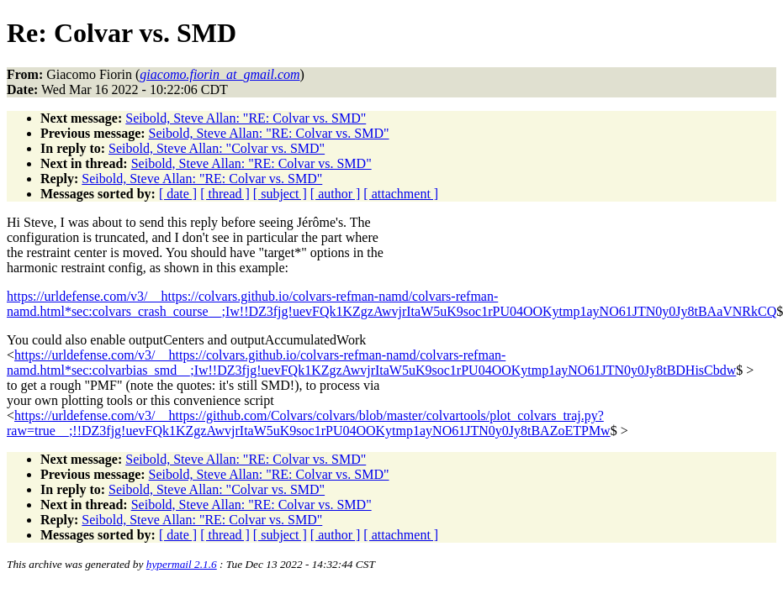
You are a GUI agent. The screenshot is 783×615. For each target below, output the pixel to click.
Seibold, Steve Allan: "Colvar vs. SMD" (216, 148)
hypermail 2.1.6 (181, 564)
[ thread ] (225, 194)
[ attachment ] (400, 194)
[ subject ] (280, 194)
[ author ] (335, 194)
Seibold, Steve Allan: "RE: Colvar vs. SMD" (245, 118)
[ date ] (178, 194)
